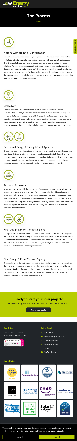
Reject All (20, 437)
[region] (38, 432)
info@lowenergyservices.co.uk (54, 336)
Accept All (57, 437)
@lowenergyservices (51, 344)
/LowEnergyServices (51, 340)
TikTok (47, 348)
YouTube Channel (50, 352)
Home (38, 21)
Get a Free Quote (38, 310)
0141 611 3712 (49, 333)
